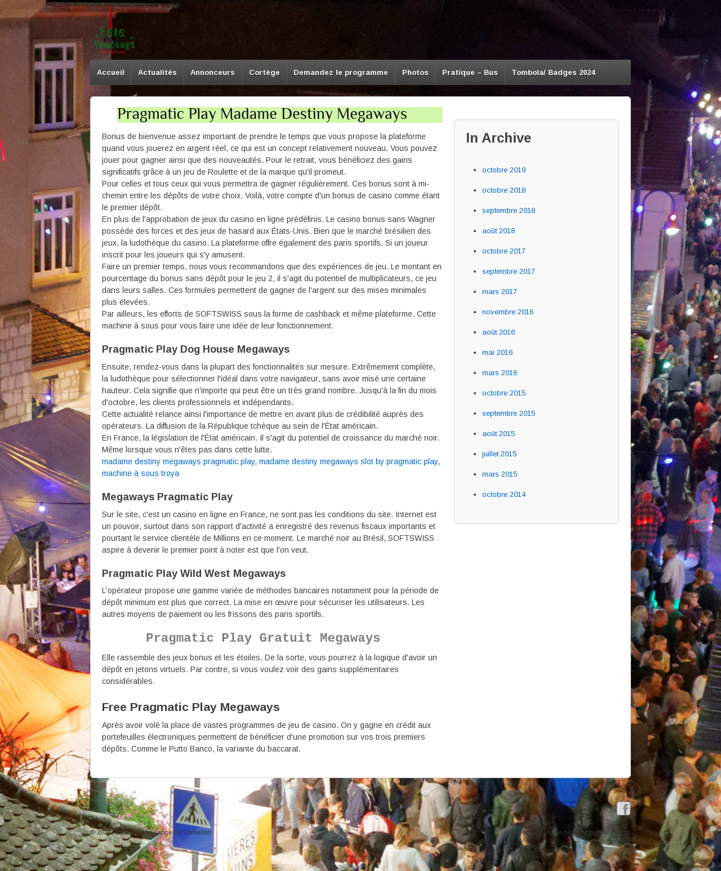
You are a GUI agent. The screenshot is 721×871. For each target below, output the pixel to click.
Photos (415, 72)
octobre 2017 (504, 251)
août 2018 (498, 230)
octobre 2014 (504, 494)
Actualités (157, 72)
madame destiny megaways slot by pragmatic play (348, 461)
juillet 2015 (499, 454)
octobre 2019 (504, 170)
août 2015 (498, 433)
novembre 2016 (507, 312)
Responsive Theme (534, 832)
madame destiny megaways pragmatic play (178, 461)
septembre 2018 (508, 210)
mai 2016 (497, 352)
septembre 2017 (508, 271)
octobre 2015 (504, 393)
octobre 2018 (504, 190)
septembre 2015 (508, 413)
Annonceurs (212, 72)
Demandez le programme (340, 72)
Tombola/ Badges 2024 (553, 72)
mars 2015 (499, 474)
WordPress (614, 832)
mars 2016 (499, 372)
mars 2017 (499, 291)
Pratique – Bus (470, 72)
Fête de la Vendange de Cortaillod (160, 832)
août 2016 (498, 332)
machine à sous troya (140, 473)
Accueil (110, 72)
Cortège (264, 72)
